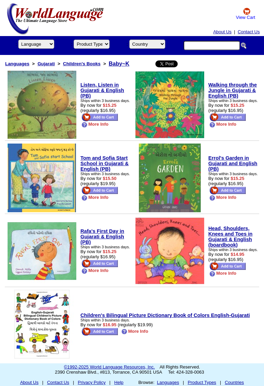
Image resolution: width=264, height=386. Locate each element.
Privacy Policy (92, 382)
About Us (222, 31)
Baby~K (119, 64)
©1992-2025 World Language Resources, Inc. (109, 367)
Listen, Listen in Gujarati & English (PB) (102, 90)
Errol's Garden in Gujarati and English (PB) (232, 163)
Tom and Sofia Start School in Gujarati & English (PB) (104, 163)
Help (118, 382)
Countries (234, 382)
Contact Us (249, 31)
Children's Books (81, 63)
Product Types (202, 382)
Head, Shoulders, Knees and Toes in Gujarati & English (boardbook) (230, 237)
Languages (17, 63)
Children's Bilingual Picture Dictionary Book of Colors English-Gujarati (165, 315)
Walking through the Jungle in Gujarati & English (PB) (232, 90)
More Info (95, 124)
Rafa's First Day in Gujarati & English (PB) (102, 236)
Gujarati (46, 63)
